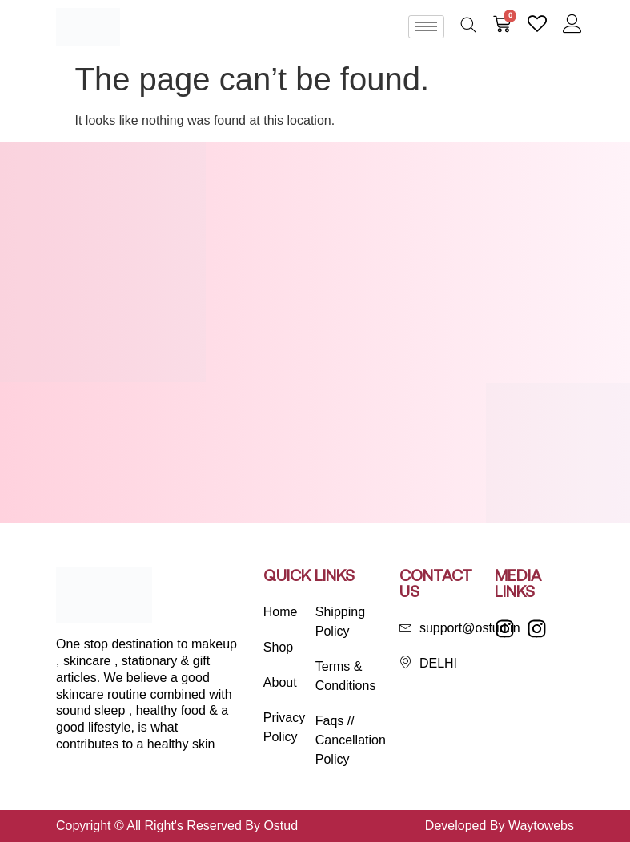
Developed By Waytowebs (499, 825)
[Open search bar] (468, 25)
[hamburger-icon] (426, 26)
